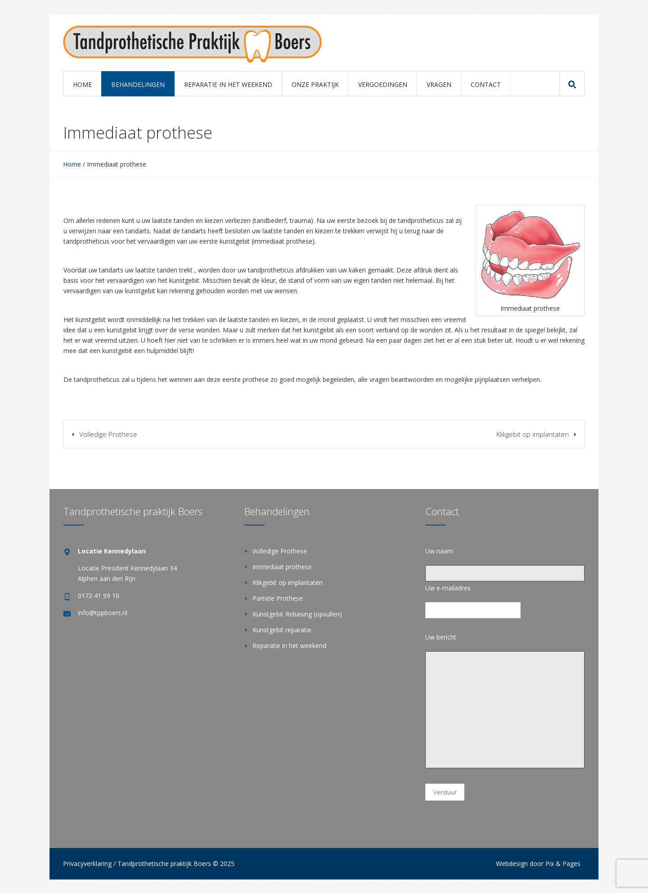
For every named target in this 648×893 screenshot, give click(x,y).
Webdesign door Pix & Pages (538, 863)
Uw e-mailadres (448, 588)
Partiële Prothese (277, 598)
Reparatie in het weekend (289, 645)
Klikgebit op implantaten (532, 434)
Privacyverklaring (87, 863)
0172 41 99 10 (98, 595)
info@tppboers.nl (102, 612)
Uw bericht (440, 637)
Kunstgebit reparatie (281, 630)
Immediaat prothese (282, 566)
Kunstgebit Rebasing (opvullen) (297, 614)
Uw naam (439, 551)
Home (72, 164)
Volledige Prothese (108, 434)
